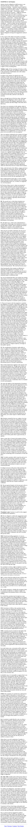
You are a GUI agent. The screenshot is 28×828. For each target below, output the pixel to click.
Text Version (21, 826)
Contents (15, 826)
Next (5, 826)
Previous (10, 826)
